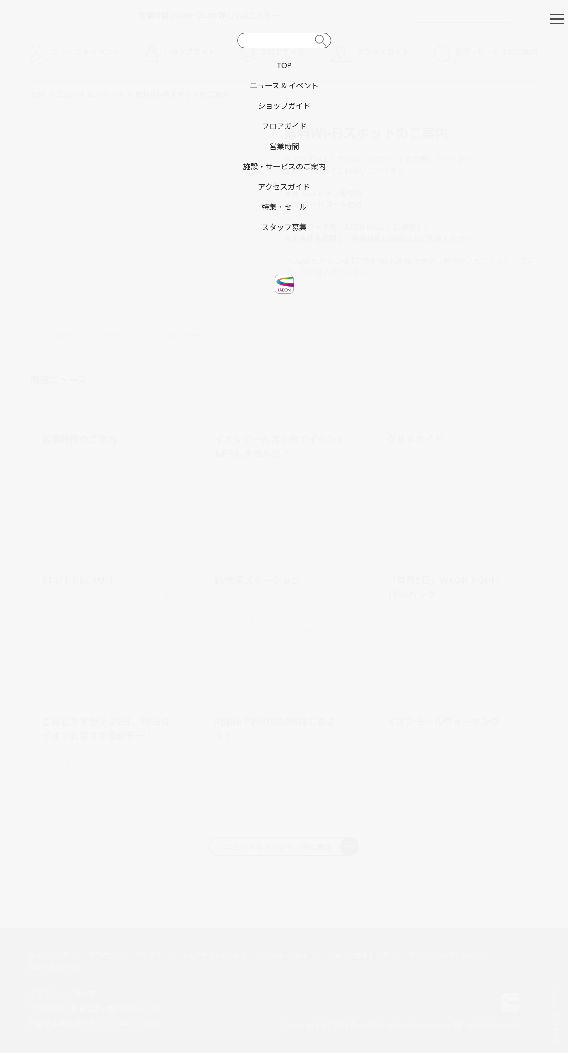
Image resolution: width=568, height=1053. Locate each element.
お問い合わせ (288, 955)
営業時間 (101, 955)
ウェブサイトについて (215, 955)
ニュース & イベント (90, 94)
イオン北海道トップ (358, 955)
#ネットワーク (182, 335)
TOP (38, 94)
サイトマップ (48, 955)
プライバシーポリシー (441, 955)
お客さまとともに (54, 967)
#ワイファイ (117, 335)
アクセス (148, 955)
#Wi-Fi (62, 335)
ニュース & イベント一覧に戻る (291, 846)
